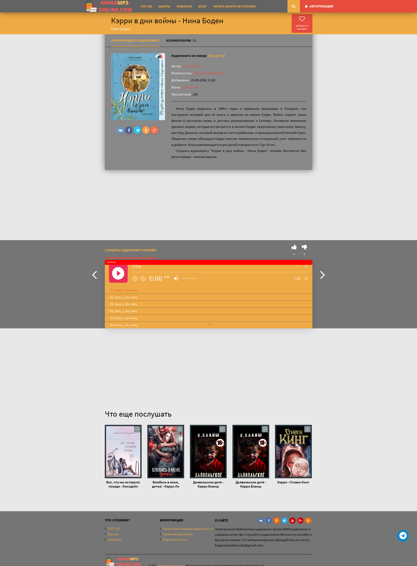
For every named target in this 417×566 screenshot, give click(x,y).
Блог (202, 6)
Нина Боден (192, 66)
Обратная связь (175, 539)
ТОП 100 (146, 6)
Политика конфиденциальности (188, 528)
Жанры (164, 6)
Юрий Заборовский (209, 73)
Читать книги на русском (234, 6)
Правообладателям (178, 534)
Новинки (184, 6)
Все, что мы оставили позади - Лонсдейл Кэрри (123, 484)
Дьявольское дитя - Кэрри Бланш (208, 484)
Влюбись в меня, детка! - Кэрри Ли (165, 484)
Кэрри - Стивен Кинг (293, 482)
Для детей (216, 55)
